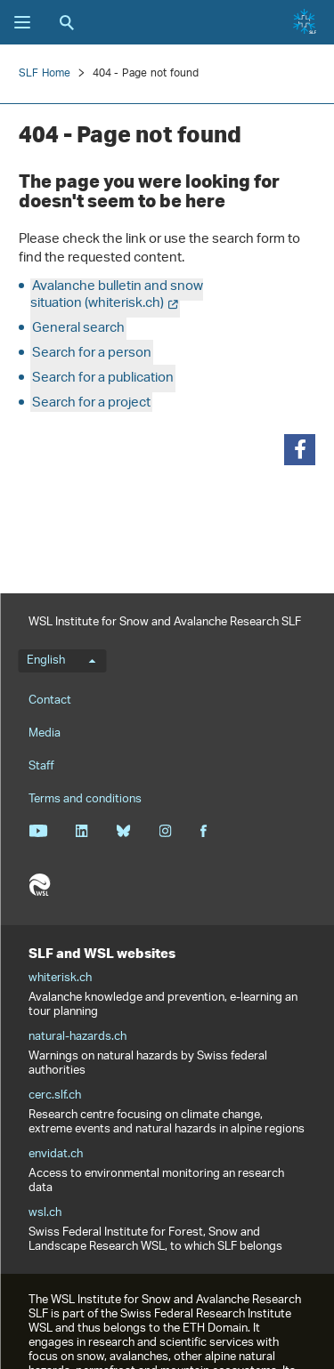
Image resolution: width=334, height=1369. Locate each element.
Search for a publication (103, 378)
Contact (50, 700)
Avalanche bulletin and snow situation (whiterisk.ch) (116, 295)
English (61, 660)
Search (67, 22)
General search (78, 328)
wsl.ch (45, 1213)
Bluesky (123, 831)
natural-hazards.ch (77, 1037)
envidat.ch (56, 1155)
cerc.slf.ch (55, 1096)
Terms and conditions (85, 799)
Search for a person (91, 353)
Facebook (203, 831)
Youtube (38, 831)
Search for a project (91, 403)
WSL (39, 885)
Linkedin (81, 831)
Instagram (165, 831)
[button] (299, 449)
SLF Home (45, 73)
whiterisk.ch (60, 978)
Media (45, 733)
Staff (41, 766)
